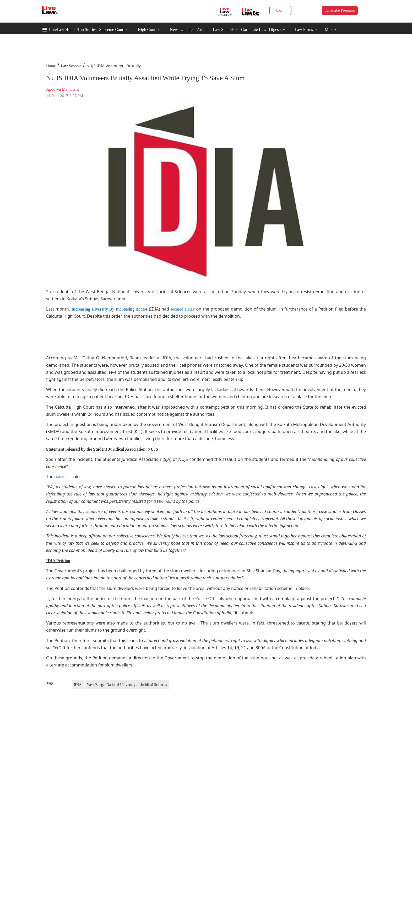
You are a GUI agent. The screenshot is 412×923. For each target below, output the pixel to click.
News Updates (182, 29)
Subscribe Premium (340, 10)
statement (63, 476)
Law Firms (306, 29)
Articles (203, 29)
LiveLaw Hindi (62, 29)
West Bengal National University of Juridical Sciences (127, 685)
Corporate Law (253, 29)
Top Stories (86, 29)
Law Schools (225, 29)
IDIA (78, 685)
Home (51, 66)
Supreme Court (111, 29)
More (331, 30)
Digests (275, 29)
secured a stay (182, 309)
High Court (147, 29)
